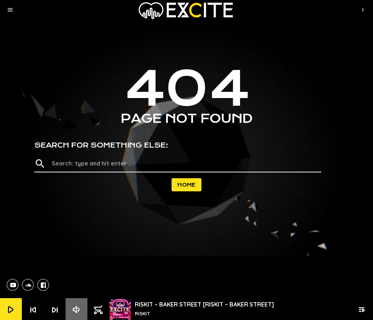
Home (186, 185)
